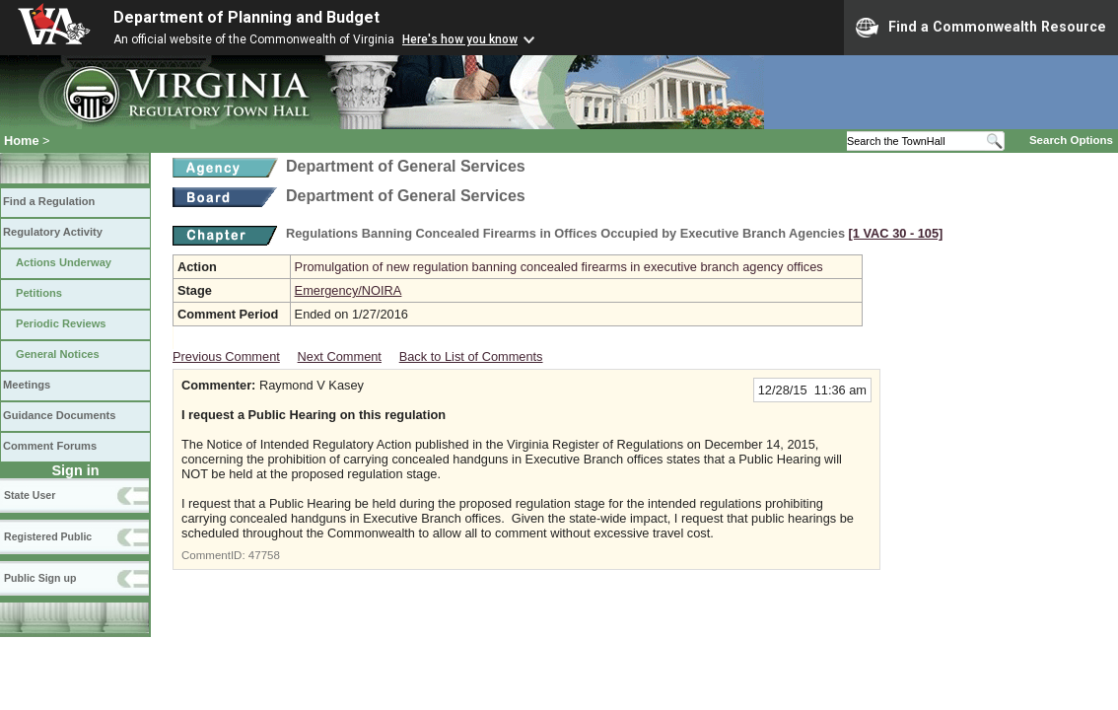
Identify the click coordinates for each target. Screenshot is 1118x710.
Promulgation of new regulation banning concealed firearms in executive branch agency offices (559, 266)
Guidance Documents (59, 415)
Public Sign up (40, 578)
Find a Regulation (49, 201)
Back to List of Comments (471, 356)
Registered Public (48, 536)
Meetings (26, 384)
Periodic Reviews (61, 323)
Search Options (1071, 140)
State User (29, 495)
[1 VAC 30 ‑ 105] (896, 233)
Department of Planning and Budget (246, 17)
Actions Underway (63, 262)
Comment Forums (50, 446)
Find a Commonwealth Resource (981, 27)
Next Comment (340, 356)
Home (21, 140)
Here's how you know (460, 39)
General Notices (58, 354)
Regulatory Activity (53, 232)
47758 (264, 555)
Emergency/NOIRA (348, 290)
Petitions (39, 293)
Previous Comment (226, 356)
